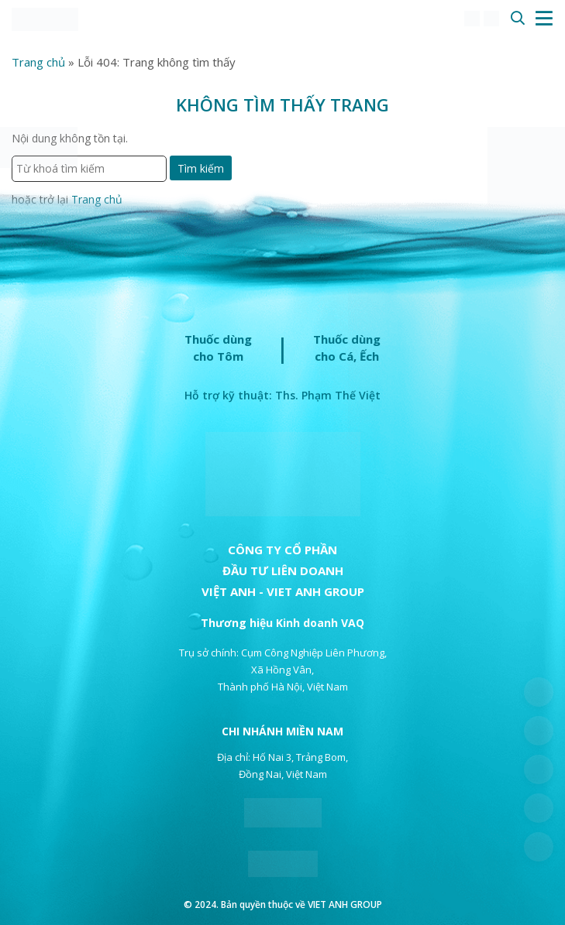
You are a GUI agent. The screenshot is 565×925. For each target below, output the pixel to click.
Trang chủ (38, 62)
